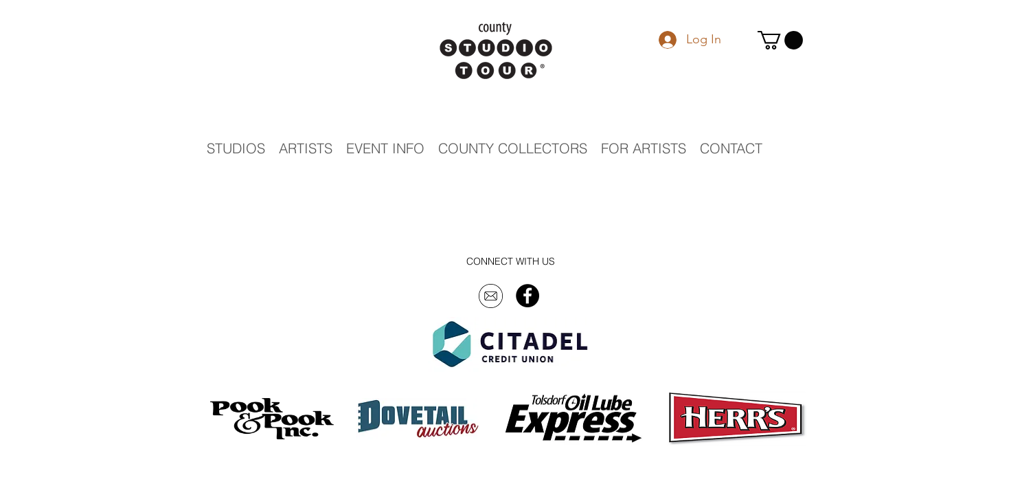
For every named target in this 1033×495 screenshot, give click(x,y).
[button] (780, 40)
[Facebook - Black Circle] (527, 295)
